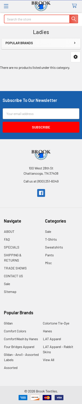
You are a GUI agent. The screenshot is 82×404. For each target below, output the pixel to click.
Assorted (10, 367)
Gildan (8, 323)
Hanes (47, 331)
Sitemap (10, 291)
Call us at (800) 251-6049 (41, 181)
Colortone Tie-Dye (56, 323)
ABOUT (9, 231)
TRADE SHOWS (15, 268)
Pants (49, 255)
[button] (75, 57)
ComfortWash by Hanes (21, 339)
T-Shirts (51, 239)
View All (48, 360)
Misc (48, 263)
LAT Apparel (52, 339)
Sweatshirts (54, 247)
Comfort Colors (15, 331)
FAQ (7, 239)
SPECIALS (11, 247)
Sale (7, 284)
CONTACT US (13, 276)
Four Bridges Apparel (19, 347)
